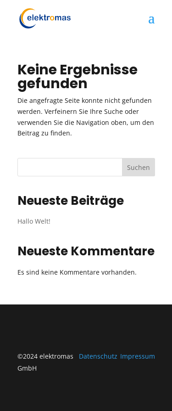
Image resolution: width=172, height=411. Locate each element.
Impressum (137, 356)
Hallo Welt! (33, 221)
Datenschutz (98, 356)
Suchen (138, 167)
